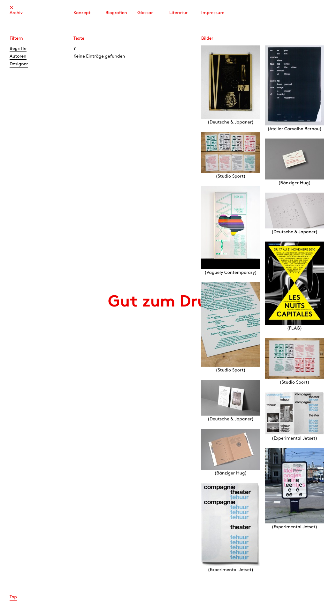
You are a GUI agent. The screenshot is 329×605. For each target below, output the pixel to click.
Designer (19, 64)
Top (13, 597)
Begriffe (18, 48)
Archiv (16, 13)
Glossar (145, 13)
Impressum (213, 13)
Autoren (18, 56)
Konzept (81, 13)
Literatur (178, 13)
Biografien (116, 13)
